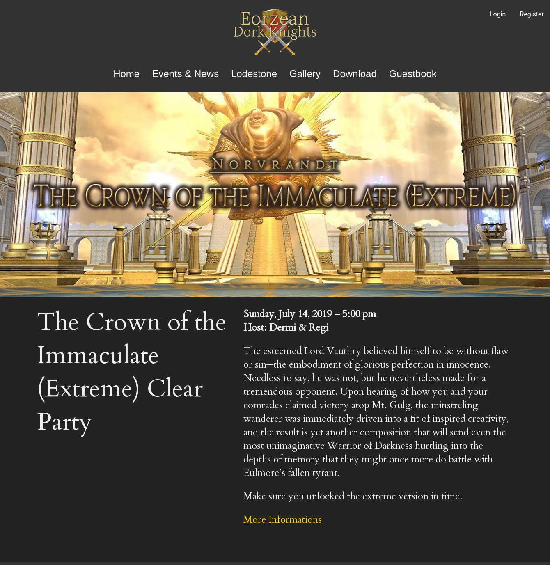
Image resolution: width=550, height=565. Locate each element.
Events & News (185, 73)
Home (126, 73)
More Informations (282, 519)
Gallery (305, 73)
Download (355, 73)
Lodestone (254, 73)
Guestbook (413, 73)
